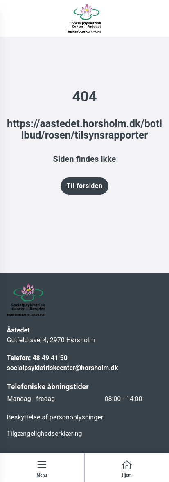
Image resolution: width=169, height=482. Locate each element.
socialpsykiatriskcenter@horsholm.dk (62, 368)
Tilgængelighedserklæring (44, 433)
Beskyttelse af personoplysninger (55, 417)
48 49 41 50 (49, 358)
